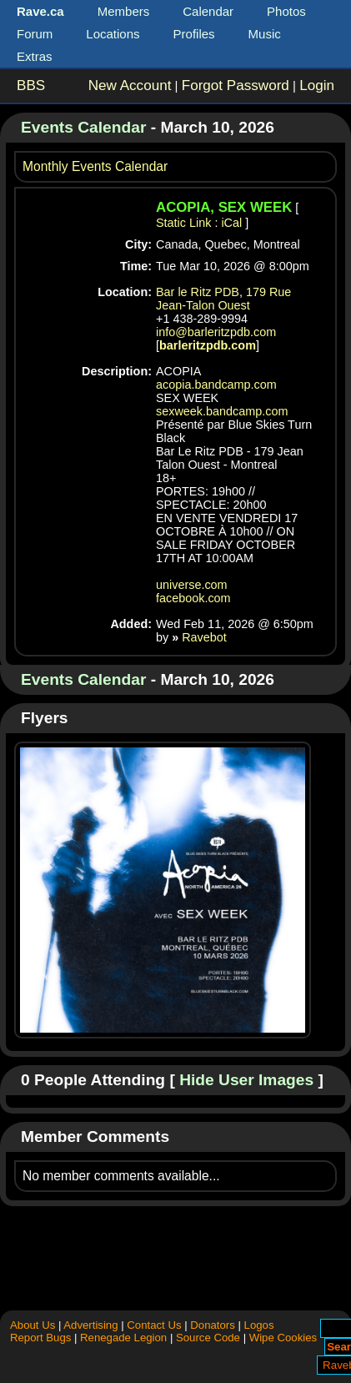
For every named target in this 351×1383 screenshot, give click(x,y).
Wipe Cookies (283, 1337)
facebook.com (193, 598)
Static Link (183, 222)
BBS (31, 85)
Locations (112, 34)
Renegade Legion (123, 1337)
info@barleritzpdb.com (216, 332)
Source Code (208, 1337)
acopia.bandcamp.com (216, 384)
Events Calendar (83, 127)
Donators (212, 1325)
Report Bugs (40, 1337)
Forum (35, 34)
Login (316, 85)
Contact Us (154, 1325)
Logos (259, 1325)
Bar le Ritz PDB (197, 292)
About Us (32, 1325)
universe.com (192, 584)
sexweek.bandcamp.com (222, 411)
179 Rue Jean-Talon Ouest (223, 298)
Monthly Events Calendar (95, 166)
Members (124, 11)
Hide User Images (246, 1080)
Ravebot (204, 637)
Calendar (208, 11)
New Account (130, 85)
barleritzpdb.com (207, 345)
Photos (286, 11)
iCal (231, 222)
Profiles (194, 34)
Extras (35, 56)
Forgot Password (235, 85)
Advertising (90, 1325)
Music (264, 34)
